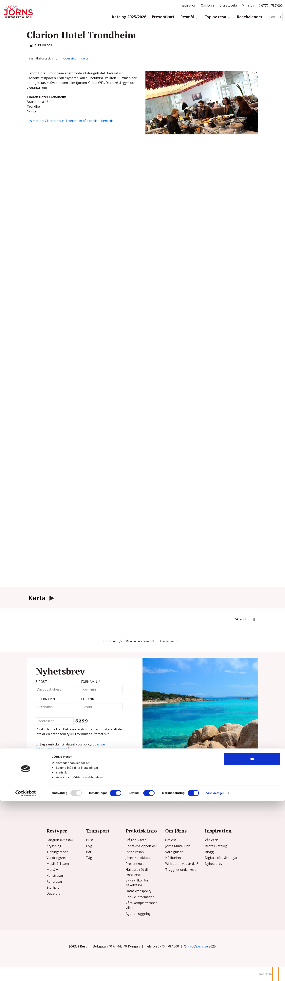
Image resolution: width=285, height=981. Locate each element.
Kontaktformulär (51, 794)
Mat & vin (54, 869)
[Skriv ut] (245, 619)
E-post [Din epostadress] (43, 682)
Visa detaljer (215, 973)
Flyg (89, 846)
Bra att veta (228, 5)
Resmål (187, 16)
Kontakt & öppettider (141, 846)
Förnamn (91, 682)
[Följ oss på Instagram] (229, 795)
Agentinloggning (138, 913)
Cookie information (140, 897)
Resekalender (249, 16)
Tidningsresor (57, 852)
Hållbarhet (173, 858)
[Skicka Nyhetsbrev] (44, 761)
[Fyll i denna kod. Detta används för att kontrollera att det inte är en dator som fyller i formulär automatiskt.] (55, 721)
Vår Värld (211, 840)
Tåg (89, 858)
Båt (88, 852)
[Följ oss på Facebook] (225, 795)
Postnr (87, 699)
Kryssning (54, 846)
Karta (37, 598)
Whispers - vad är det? (181, 863)
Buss (89, 840)
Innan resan (135, 852)
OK (252, 939)
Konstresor (55, 875)
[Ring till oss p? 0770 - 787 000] (270, 5)
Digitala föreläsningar (221, 858)
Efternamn (45, 699)
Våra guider (174, 852)
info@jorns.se (185, 786)
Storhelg (53, 887)
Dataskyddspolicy (138, 891)
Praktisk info (141, 831)
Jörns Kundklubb (138, 858)
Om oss (170, 840)
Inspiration (188, 5)
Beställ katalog (216, 846)
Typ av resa (216, 16)
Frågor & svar (136, 840)
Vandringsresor (58, 858)
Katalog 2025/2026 (129, 16)
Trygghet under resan (181, 869)
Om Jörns (208, 5)
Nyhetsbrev (213, 863)
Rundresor (54, 881)
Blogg (209, 852)
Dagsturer (54, 893)
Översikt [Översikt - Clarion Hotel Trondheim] (69, 58)
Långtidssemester (60, 840)
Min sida (248, 5)
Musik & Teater (58, 863)
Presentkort (163, 16)
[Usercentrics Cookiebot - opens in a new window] (25, 973)
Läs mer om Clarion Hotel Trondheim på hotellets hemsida (70, 121)
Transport (98, 831)
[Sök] (272, 17)
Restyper (57, 831)
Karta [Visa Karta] (84, 58)
